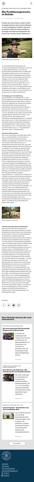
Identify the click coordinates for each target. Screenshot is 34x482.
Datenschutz (5, 466)
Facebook (6, 473)
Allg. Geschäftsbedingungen (10, 471)
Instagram (6, 475)
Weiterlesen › (18, 359)
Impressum (5, 464)
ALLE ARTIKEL (17, 443)
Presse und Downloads (8, 468)
